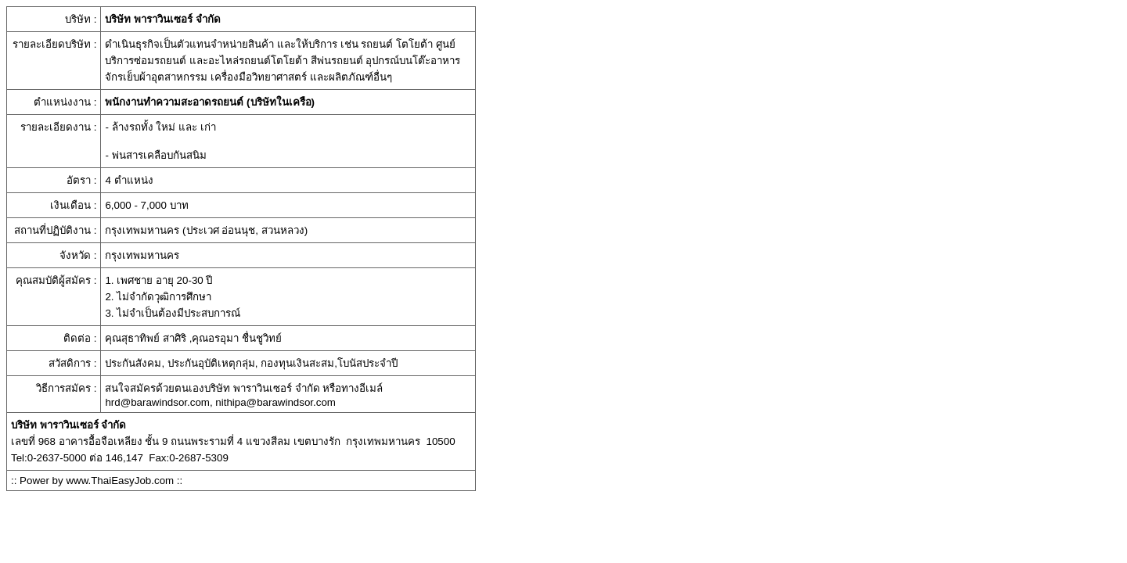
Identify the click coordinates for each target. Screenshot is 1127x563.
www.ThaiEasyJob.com (120, 480)
